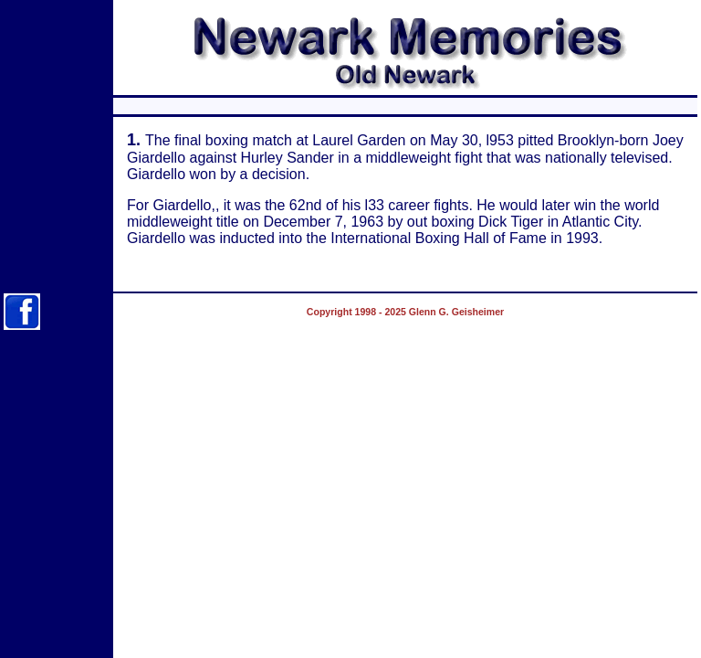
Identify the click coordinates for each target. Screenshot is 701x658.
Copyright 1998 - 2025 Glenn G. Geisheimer (405, 311)
